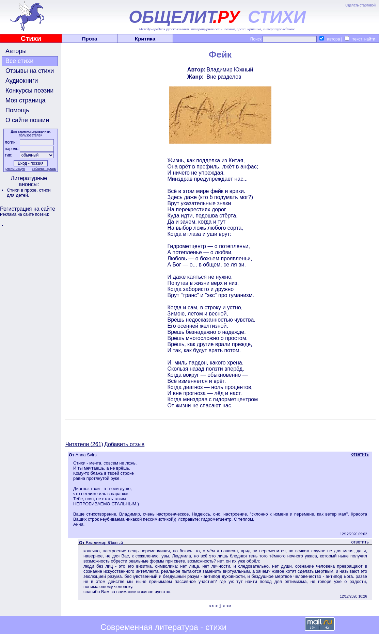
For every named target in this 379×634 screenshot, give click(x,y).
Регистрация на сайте (27, 209)
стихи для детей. (29, 193)
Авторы (16, 51)
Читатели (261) (84, 444)
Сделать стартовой (360, 5)
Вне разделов (224, 77)
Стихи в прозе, (23, 190)
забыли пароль (44, 168)
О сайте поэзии (27, 120)
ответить (360, 454)
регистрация (15, 168)
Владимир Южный (230, 69)
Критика (145, 39)
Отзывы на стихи (29, 70)
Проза (89, 39)
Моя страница (25, 100)
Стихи (31, 38)
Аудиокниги (21, 80)
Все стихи (19, 61)
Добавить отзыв (124, 444)
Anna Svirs (86, 454)
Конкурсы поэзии (29, 90)
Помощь (17, 110)
